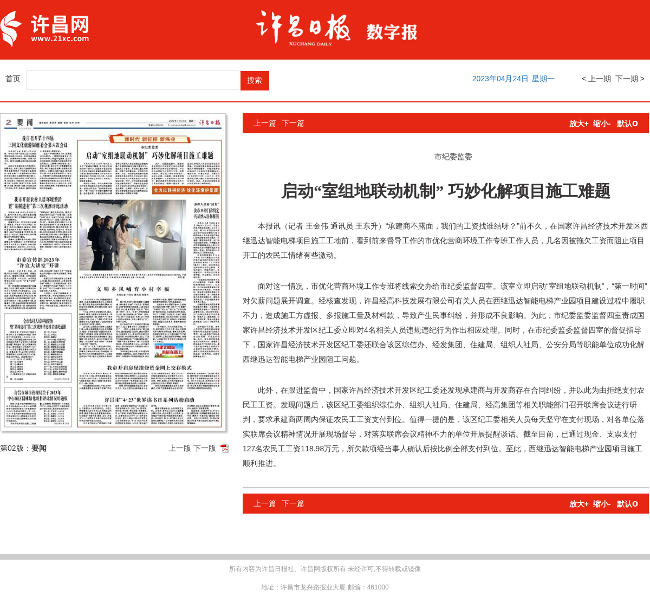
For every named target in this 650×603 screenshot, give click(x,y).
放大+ (579, 123)
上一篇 (264, 123)
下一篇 (293, 123)
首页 (13, 78)
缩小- (602, 123)
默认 (627, 123)
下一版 (204, 448)
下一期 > (630, 78)
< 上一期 (596, 78)
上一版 (179, 448)
